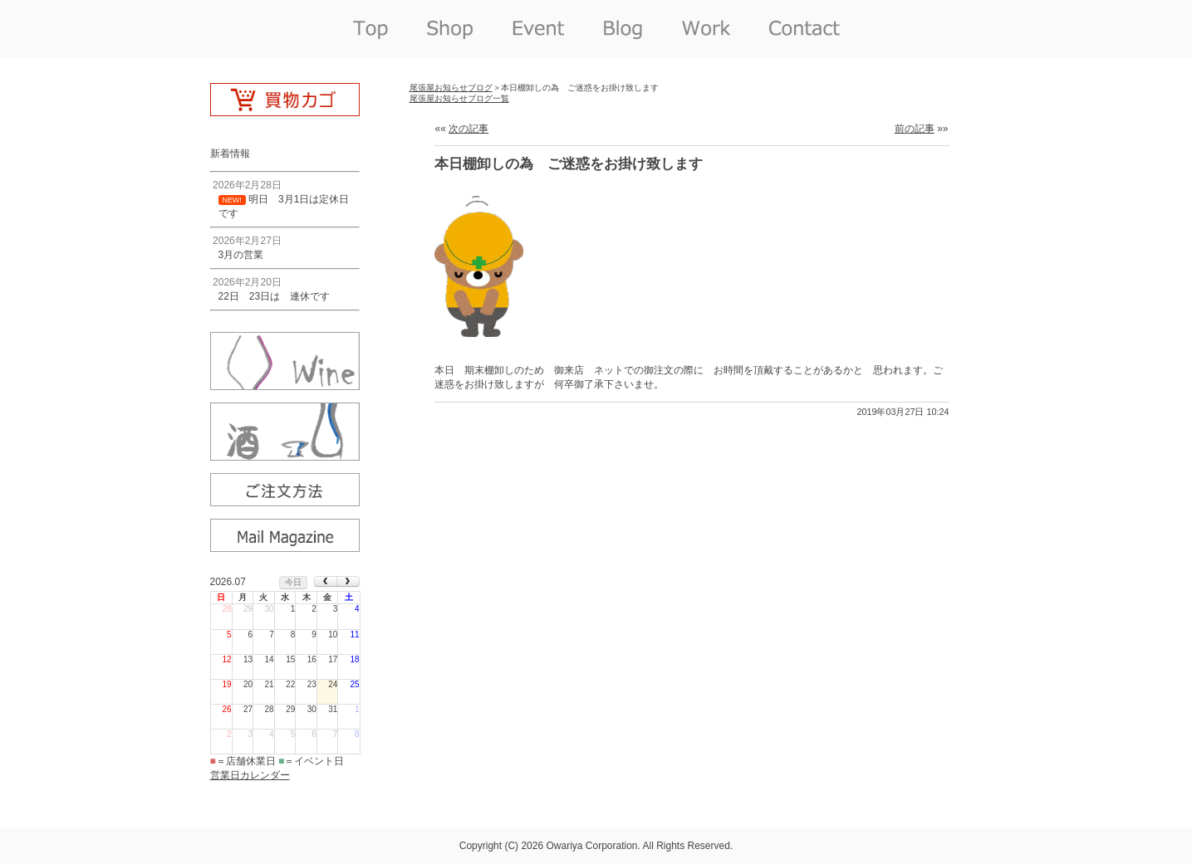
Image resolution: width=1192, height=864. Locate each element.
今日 (293, 582)
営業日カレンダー (250, 775)
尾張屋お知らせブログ (451, 87)
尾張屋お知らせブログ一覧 (459, 98)
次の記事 (468, 128)
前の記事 (914, 128)
